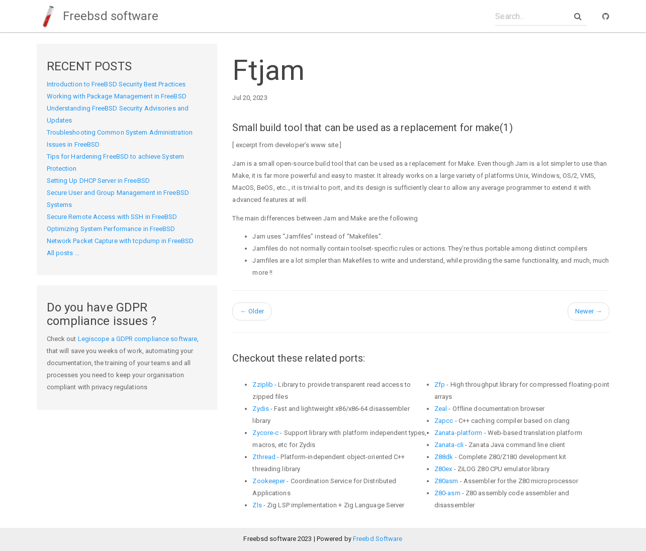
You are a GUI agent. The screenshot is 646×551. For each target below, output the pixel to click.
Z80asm (446, 481)
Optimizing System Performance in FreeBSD (111, 229)
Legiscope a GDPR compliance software (138, 339)
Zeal (440, 408)
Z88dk (443, 457)
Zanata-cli (449, 445)
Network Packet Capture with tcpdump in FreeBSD (120, 241)
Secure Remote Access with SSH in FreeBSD (112, 217)
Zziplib (262, 384)
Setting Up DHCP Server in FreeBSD (98, 180)
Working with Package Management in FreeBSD (117, 96)
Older (252, 311)
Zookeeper (268, 481)
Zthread (263, 457)
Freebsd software (97, 16)
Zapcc (443, 420)
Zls (256, 505)
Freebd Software (378, 538)
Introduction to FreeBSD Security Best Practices (116, 84)
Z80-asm (447, 493)
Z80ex (443, 469)
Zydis (260, 408)
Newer (588, 311)
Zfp (439, 384)
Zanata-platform (458, 432)
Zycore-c (265, 432)
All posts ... (63, 253)
